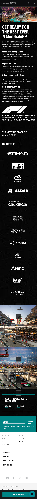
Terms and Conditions (8, 490)
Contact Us (22, 439)
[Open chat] (32, 494)
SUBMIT (30, 421)
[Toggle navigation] (34, 3)
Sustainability (6, 445)
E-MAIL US (20, 406)
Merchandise (6, 436)
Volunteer (5, 442)
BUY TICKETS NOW (18, 494)
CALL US (8, 406)
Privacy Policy (23, 490)
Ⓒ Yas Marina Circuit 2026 (10, 487)
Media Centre (22, 436)
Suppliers (21, 445)
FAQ (3, 439)
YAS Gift (21, 442)
